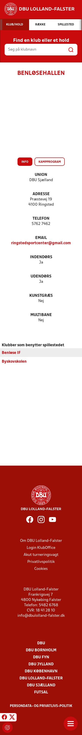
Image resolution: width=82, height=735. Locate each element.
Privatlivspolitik (41, 562)
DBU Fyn (41, 657)
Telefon (41, 219)
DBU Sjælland (41, 685)
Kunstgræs (41, 296)
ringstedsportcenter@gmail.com (41, 243)
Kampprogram (49, 162)
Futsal (41, 692)
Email (41, 238)
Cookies (41, 569)
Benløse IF (11, 353)
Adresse (41, 194)
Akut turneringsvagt (41, 555)
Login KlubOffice (41, 547)
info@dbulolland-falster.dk (41, 615)
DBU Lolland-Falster (41, 678)
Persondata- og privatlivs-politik (41, 705)
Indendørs (41, 257)
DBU (41, 643)
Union (41, 175)
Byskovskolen (14, 361)
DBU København (41, 671)
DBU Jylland (41, 664)
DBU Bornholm (41, 650)
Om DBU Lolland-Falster (41, 540)
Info (24, 162)
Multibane (41, 315)
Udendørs (41, 276)
